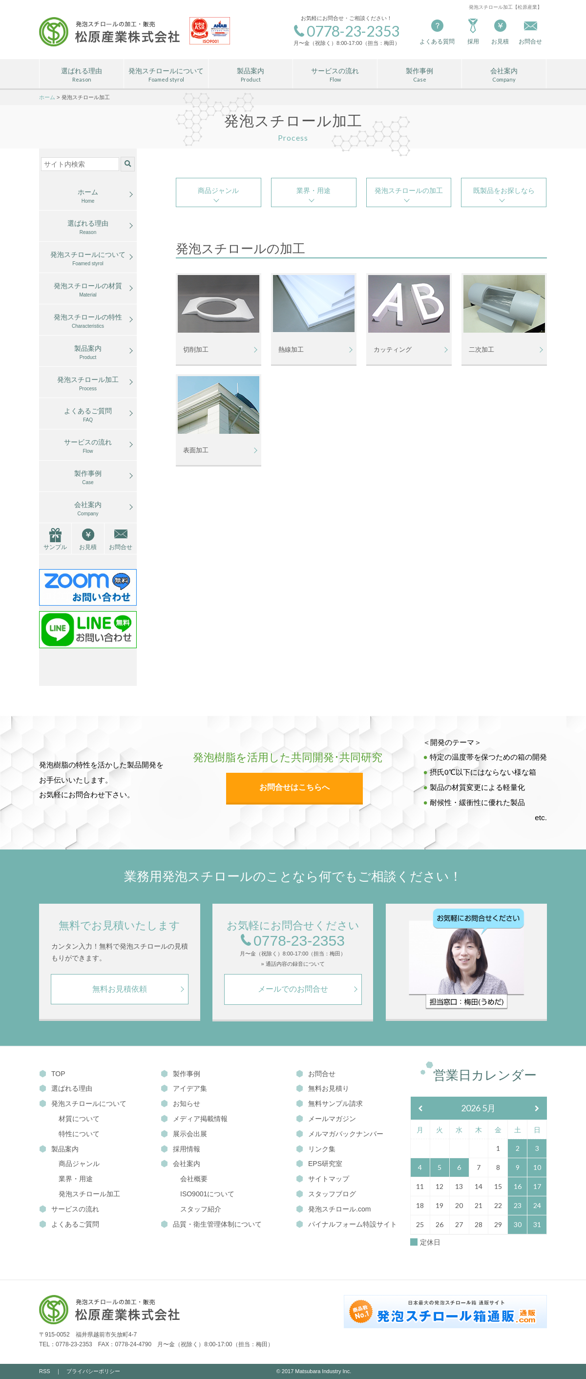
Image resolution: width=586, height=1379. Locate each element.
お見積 (500, 31)
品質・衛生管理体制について (211, 1224)
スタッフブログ (326, 1194)
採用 (472, 31)
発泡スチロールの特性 (88, 321)
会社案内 (504, 75)
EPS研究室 (319, 1163)
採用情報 (180, 1149)
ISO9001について (207, 1194)
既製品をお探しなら (504, 190)
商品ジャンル (218, 190)
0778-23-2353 (293, 941)
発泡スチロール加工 (88, 384)
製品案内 (251, 75)
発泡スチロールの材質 (88, 290)
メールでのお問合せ (293, 989)
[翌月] (537, 1108)
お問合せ (120, 547)
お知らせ (180, 1103)
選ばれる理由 (82, 75)
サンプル (55, 547)
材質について (79, 1119)
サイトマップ (322, 1179)
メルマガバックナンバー (339, 1134)
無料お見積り (322, 1088)
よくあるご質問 (88, 415)
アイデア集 (184, 1088)
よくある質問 (437, 31)
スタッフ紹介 (200, 1209)
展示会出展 (184, 1134)
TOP (52, 1074)
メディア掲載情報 (194, 1119)
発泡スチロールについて (166, 75)
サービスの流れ (335, 75)
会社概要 (194, 1179)
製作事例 (419, 75)
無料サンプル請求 (329, 1103)
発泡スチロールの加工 (409, 190)
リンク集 (315, 1149)
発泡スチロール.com (333, 1209)
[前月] (420, 1108)
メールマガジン (326, 1119)
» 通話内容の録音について (292, 964)
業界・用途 (313, 190)
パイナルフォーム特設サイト (346, 1224)
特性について (79, 1134)
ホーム (88, 196)
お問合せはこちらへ (294, 787)
